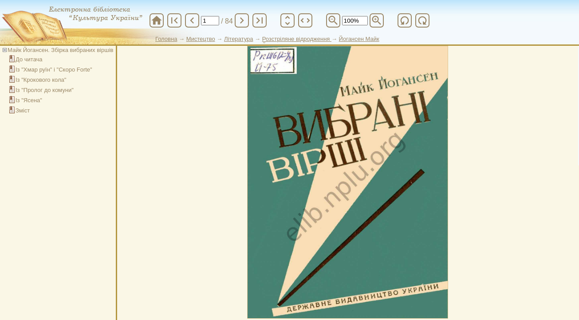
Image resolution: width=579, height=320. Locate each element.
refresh (404, 20)
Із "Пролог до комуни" (45, 90)
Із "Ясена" (29, 100)
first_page (174, 20)
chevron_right (242, 20)
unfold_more (287, 20)
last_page (259, 20)
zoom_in (376, 20)
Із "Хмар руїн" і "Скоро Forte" (54, 69)
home (156, 20)
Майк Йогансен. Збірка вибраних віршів (60, 50)
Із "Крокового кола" (41, 79)
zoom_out (333, 20)
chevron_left (192, 20)
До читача (29, 59)
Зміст (23, 110)
